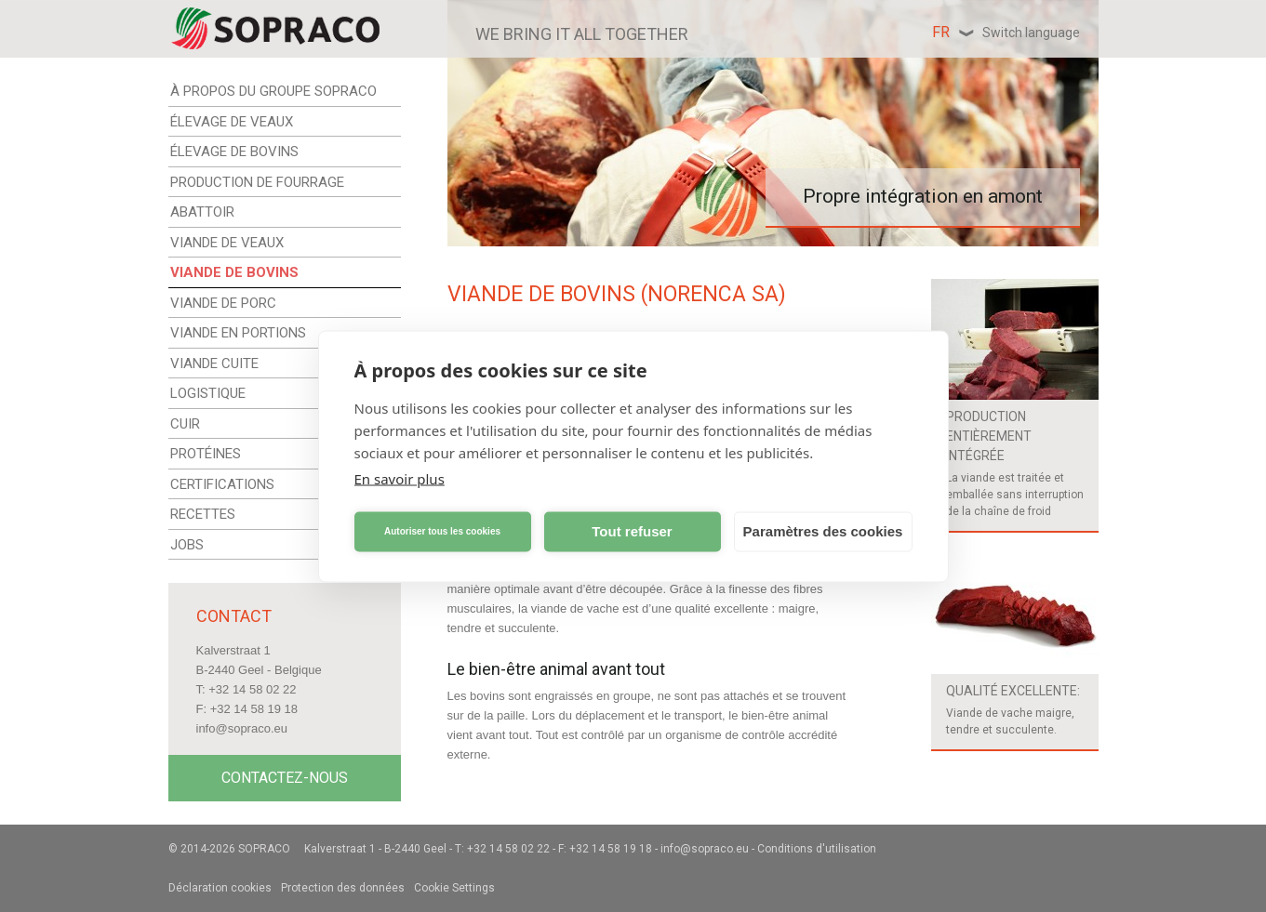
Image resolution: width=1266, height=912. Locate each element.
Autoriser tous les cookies (442, 531)
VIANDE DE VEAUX (227, 242)
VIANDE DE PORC (223, 303)
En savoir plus (399, 478)
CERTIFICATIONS (222, 484)
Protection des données (343, 887)
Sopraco (264, 848)
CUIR (185, 424)
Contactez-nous (284, 777)
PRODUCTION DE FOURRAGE (257, 182)
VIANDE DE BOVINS (234, 272)
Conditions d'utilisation (816, 848)
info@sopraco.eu (241, 728)
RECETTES (202, 514)
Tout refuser (632, 531)
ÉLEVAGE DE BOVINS (234, 151)
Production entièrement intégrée (989, 436)
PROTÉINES (205, 453)
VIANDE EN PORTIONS (238, 332)
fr (1006, 32)
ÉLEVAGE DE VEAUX (231, 121)
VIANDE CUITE (214, 363)
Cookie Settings (454, 887)
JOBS (187, 544)
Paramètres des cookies (823, 531)
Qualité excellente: (1013, 690)
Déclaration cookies (220, 887)
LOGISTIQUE (208, 393)
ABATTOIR (202, 212)
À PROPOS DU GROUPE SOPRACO (273, 91)
